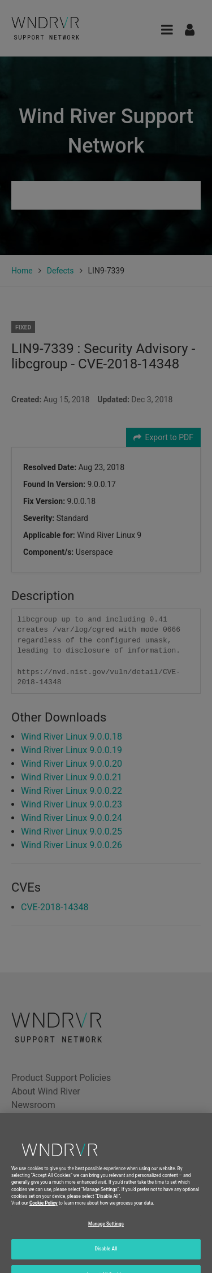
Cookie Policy (43, 1211)
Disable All (106, 1257)
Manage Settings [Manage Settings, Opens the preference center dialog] (106, 1232)
